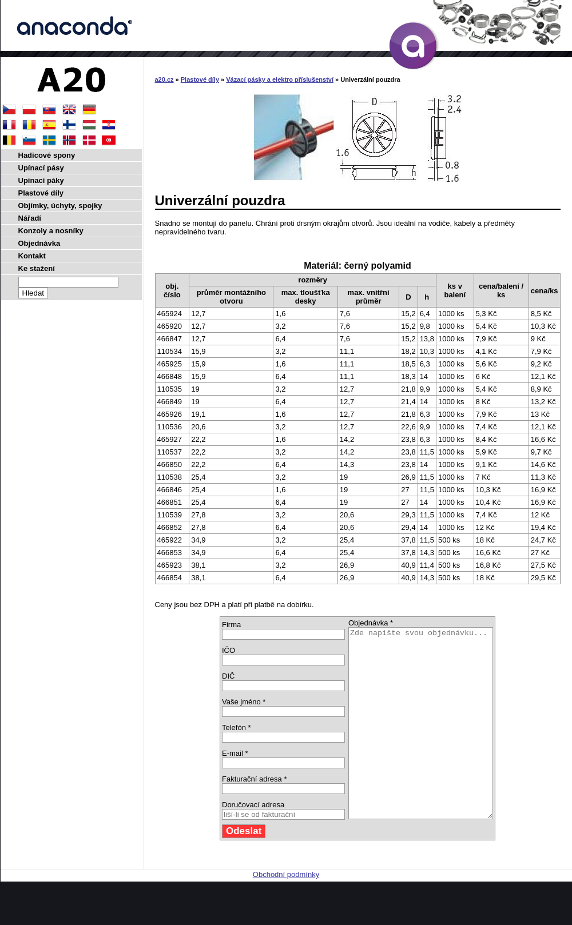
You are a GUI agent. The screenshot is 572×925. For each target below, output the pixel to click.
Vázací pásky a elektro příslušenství (279, 79)
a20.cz (164, 79)
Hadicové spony (47, 155)
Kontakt (32, 256)
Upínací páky (41, 180)
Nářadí (29, 218)
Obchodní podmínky (286, 912)
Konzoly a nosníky (51, 230)
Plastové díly (200, 79)
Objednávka (39, 243)
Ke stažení (36, 268)
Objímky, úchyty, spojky (60, 205)
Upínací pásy (41, 168)
